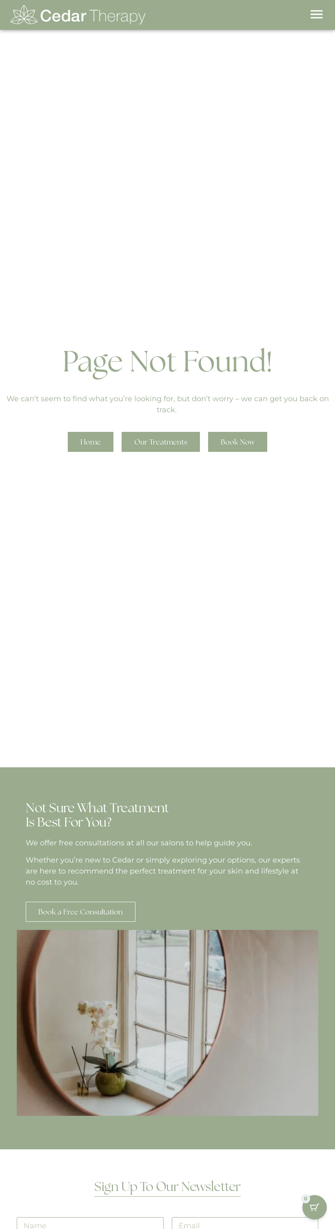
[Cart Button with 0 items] (314, 1203)
